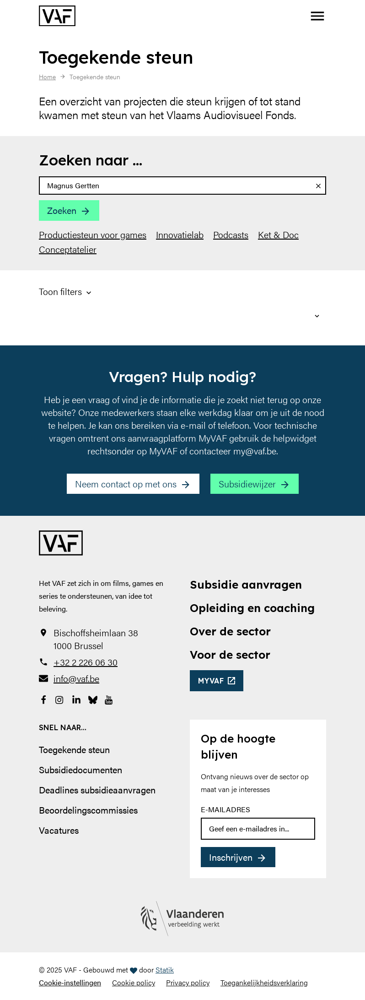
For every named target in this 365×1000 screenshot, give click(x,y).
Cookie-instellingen (70, 982)
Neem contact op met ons (126, 483)
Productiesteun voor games (92, 234)
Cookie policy (133, 982)
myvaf (211, 680)
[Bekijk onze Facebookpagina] (43, 698)
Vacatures (59, 829)
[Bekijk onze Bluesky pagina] (92, 698)
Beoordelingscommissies (88, 809)
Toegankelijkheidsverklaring (264, 982)
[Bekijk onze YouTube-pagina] (109, 698)
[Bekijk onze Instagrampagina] (59, 698)
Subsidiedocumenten (80, 769)
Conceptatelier (68, 249)
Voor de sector (230, 654)
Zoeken (61, 210)
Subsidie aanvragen (246, 584)
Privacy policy (187, 982)
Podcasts (230, 234)
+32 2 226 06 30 (86, 662)
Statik (165, 969)
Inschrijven (230, 856)
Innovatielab (180, 234)
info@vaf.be (76, 678)
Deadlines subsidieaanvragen (97, 789)
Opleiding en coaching (252, 608)
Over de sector (230, 631)
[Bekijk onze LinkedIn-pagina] (76, 698)
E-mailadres (225, 809)
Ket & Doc (278, 234)
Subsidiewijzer (247, 483)
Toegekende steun (74, 749)
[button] (317, 16)
